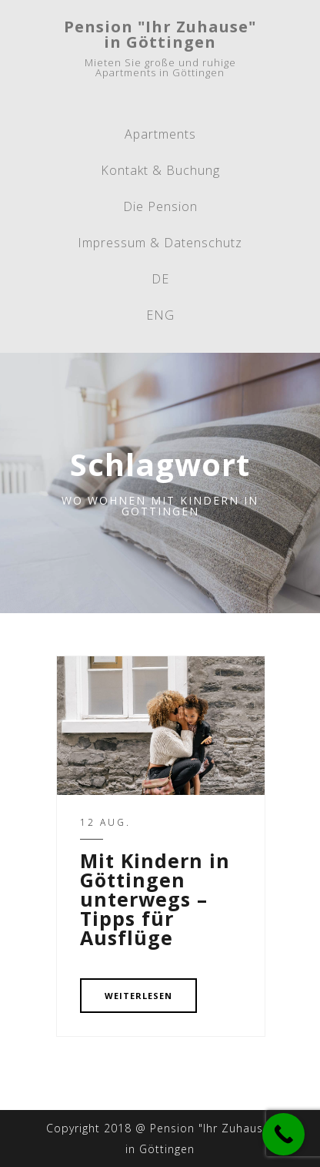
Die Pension (160, 206)
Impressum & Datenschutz (160, 242)
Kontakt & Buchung (160, 170)
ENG (160, 315)
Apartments (160, 134)
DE (160, 278)
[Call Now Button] (283, 1134)
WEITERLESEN (138, 995)
